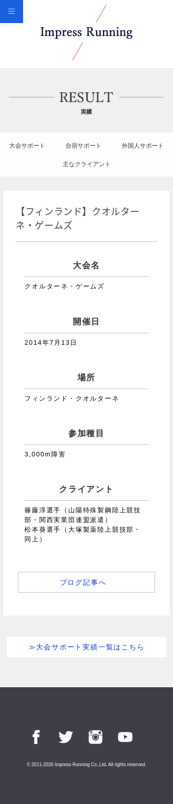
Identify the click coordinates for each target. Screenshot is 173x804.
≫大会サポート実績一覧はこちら (87, 647)
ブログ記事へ (83, 582)
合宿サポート (83, 145)
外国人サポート (143, 145)
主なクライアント (87, 164)
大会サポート (27, 145)
